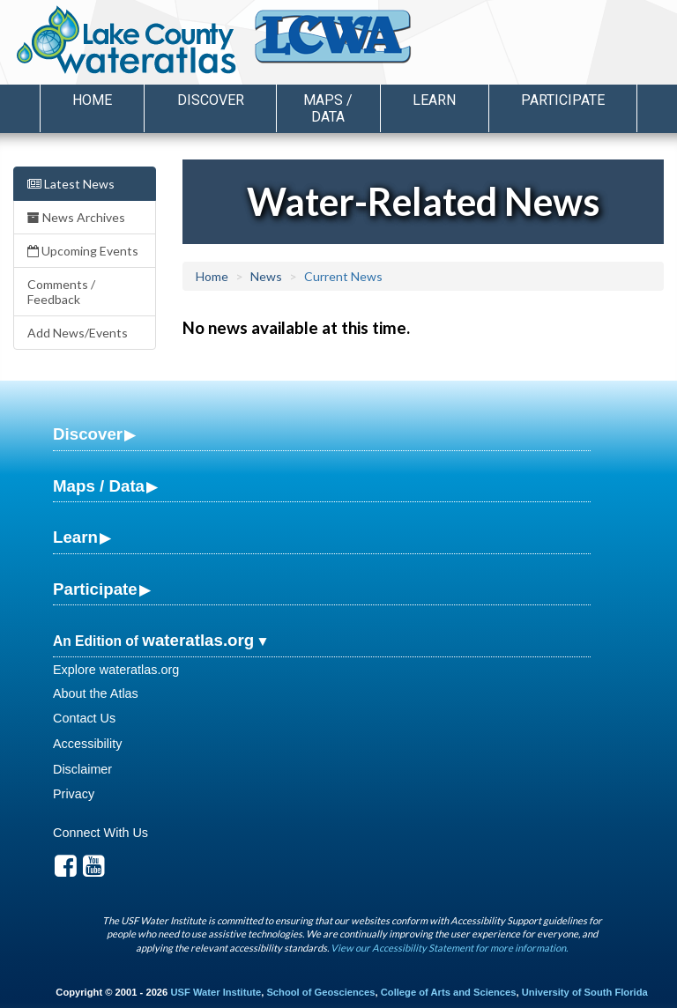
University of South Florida (585, 992)
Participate (95, 589)
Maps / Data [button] (328, 108)
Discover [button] (210, 100)
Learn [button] (434, 100)
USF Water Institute (215, 992)
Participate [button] (563, 100)
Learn (75, 537)
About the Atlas (95, 693)
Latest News (71, 183)
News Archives (76, 217)
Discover (88, 434)
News (266, 276)
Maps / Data (99, 486)
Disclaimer (82, 769)
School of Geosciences (320, 992)
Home (92, 100)
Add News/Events (77, 332)
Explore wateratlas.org (116, 670)
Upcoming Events (82, 250)
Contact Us (84, 718)
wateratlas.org (198, 640)
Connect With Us (100, 833)
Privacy (73, 794)
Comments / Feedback (61, 292)
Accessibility (87, 744)
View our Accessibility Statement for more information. (449, 947)
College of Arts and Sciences (449, 992)
